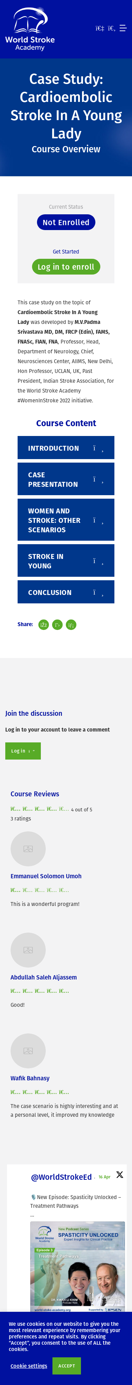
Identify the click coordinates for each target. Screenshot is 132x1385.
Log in (23, 750)
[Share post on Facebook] (43, 624)
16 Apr (105, 1176)
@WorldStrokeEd (61, 1177)
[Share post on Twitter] (57, 624)
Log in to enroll (66, 266)
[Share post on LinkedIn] (71, 624)
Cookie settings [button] (29, 1366)
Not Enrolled (66, 222)
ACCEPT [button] (66, 1365)
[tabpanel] (66, 351)
